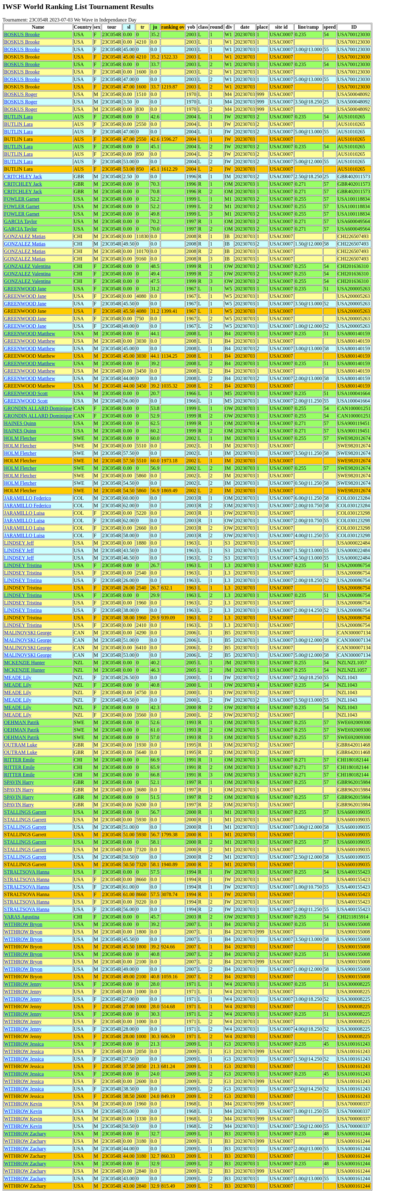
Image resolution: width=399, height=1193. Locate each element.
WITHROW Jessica (24, 1044)
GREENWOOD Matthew (29, 333)
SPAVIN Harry (19, 782)
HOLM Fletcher (20, 438)
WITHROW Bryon (23, 924)
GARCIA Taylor (20, 221)
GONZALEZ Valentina (27, 266)
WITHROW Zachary (25, 1133)
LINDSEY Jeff (19, 543)
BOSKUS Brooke (22, 34)
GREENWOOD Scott (26, 393)
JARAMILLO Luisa (24, 513)
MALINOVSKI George (27, 632)
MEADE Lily (17, 677)
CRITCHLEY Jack (23, 176)
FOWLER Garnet (21, 199)
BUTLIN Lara (18, 116)
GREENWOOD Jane (25, 288)
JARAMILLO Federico (27, 498)
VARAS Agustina (21, 916)
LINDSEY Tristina (23, 565)
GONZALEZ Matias (25, 236)
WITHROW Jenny (22, 984)
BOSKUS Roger (20, 94)
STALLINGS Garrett (25, 812)
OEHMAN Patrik (21, 722)
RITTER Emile (19, 759)
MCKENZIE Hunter (24, 662)
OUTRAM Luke (20, 744)
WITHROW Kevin (23, 1103)
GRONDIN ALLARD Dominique (38, 408)
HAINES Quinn (20, 423)
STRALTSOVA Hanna (26, 872)
